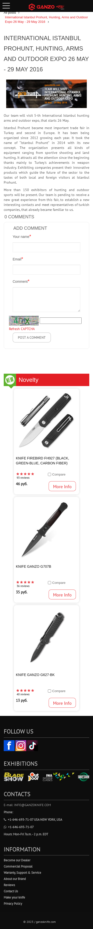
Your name (22, 236)
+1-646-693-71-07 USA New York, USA (33, 819)
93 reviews (23, 477)
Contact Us (11, 891)
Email (18, 258)
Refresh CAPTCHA (22, 329)
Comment (21, 281)
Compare (58, 474)
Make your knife (14, 897)
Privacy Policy (13, 903)
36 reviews (23, 586)
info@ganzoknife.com (32, 805)
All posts (10, 12)
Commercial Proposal (18, 866)
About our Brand (15, 879)
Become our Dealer (17, 860)
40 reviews (23, 694)
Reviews (9, 885)
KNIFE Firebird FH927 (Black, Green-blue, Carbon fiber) (42, 460)
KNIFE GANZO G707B (33, 566)
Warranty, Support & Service (22, 873)
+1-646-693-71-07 (19, 827)
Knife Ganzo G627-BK (35, 675)
